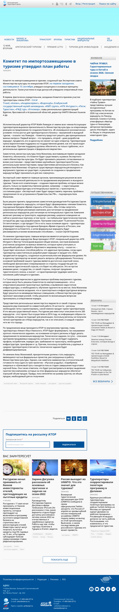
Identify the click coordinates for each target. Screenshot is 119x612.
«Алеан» (13, 99)
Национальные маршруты (103, 230)
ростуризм (52, 376)
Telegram (72, 4)
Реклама (49, 571)
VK (63, 4)
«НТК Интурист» (37, 101)
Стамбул (100, 526)
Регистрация (90, 3)
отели (16, 539)
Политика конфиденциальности (16, 571)
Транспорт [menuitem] (45, 39)
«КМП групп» (22, 101)
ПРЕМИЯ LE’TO (59, 47)
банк (22, 542)
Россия (50, 529)
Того (92, 526)
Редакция (38, 571)
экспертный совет (10, 376)
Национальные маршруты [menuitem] (85, 39)
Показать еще (59, 552)
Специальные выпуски (102, 196)
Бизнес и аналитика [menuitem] (22, 39)
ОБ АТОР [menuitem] (109, 39)
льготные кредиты (11, 542)
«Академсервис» (26, 99)
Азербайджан (38, 526)
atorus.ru (54, 610)
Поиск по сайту (108, 3)
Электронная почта (13, 431)
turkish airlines (96, 529)
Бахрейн (49, 526)
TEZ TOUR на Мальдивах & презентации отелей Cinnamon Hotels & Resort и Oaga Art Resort (103, 321)
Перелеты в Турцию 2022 (100, 523)
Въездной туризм (26, 376)
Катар (43, 529)
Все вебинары (100, 376)
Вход (79, 3)
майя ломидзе (40, 376)
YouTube (59, 4)
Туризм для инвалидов (83, 47)
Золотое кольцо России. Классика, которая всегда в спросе (103, 336)
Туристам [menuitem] (69, 39)
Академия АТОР (108, 47)
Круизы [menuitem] (58, 39)
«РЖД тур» (69, 101)
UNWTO (75, 527)
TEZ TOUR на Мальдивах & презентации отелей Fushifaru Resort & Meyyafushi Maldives (102, 352)
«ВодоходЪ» (41, 99)
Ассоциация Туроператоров (13, 3)
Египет (35, 529)
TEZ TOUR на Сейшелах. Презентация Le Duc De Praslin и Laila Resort (101, 367)
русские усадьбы (65, 376)
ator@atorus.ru (23, 593)
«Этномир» (80, 101)
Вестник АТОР (98, 208)
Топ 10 (95, 241)
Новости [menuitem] (9, 39)
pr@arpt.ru (28, 598)
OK (68, 4)
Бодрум (108, 526)
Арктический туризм (36, 47)
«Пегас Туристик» (54, 101)
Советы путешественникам (103, 219)
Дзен (54, 4)
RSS (58, 571)
